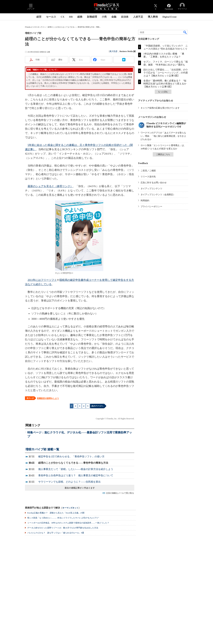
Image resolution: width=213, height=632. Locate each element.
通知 (60, 59)
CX (62, 16)
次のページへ (97, 406)
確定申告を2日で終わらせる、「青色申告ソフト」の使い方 (71, 456)
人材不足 (138, 16)
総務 (79, 16)
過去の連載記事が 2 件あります (80, 488)
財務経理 (92, 16)
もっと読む (163, 92)
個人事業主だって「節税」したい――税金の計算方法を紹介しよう (75, 469)
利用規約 (145, 200)
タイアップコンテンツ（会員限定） (158, 194)
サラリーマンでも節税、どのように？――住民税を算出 (69, 481)
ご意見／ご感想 (148, 170)
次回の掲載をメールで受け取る (120, 493)
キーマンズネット (70, 508)
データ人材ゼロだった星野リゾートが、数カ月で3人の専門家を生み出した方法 (62, 528)
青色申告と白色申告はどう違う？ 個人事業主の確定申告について (75, 475)
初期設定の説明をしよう (48, 398)
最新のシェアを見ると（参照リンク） (50, 186)
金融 (113, 16)
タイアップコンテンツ (151, 188)
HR (71, 16)
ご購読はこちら (163, 154)
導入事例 (153, 16)
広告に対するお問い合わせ (154, 182)
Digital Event (169, 16)
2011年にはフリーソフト (42, 280)
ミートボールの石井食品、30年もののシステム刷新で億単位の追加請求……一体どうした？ (68, 523)
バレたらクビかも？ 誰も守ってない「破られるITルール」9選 (55, 533)
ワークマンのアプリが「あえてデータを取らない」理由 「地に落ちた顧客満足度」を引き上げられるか (163, 136)
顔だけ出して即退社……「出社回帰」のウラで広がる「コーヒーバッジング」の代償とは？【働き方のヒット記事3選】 (165, 72)
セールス (51, 16)
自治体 (124, 16)
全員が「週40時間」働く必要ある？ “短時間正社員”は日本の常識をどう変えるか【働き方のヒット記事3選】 (164, 83)
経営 (38, 16)
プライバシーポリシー (151, 206)
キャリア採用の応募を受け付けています (160, 108)
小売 (104, 16)
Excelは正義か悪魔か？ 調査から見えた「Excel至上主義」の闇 (55, 513)
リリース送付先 (148, 176)
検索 (185, 32)
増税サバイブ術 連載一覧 (42, 449)
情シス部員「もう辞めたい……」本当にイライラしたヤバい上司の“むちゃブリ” (63, 518)
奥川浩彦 (113, 51)
